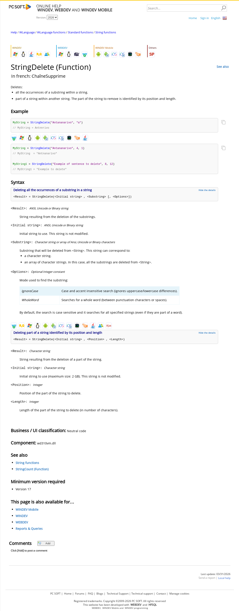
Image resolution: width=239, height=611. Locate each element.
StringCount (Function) (32, 470)
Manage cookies (179, 593)
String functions (105, 32)
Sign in (204, 18)
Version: (41, 17)
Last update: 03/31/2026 (215, 575)
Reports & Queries (29, 530)
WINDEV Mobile (27, 511)
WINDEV (21, 517)
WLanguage (27, 32)
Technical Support (118, 593)
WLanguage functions (51, 32)
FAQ (90, 593)
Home (193, 18)
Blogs (99, 593)
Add (44, 544)
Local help (224, 579)
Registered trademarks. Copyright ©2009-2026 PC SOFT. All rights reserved (120, 601)
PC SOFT (55, 593)
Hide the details (207, 191)
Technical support (142, 593)
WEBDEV (22, 523)
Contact (161, 593)
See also (223, 67)
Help (14, 32)
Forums (79, 593)
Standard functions (80, 32)
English (215, 18)
